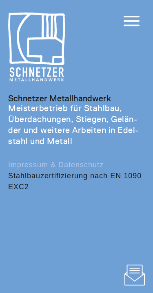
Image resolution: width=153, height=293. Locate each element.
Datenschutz (81, 165)
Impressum (28, 165)
